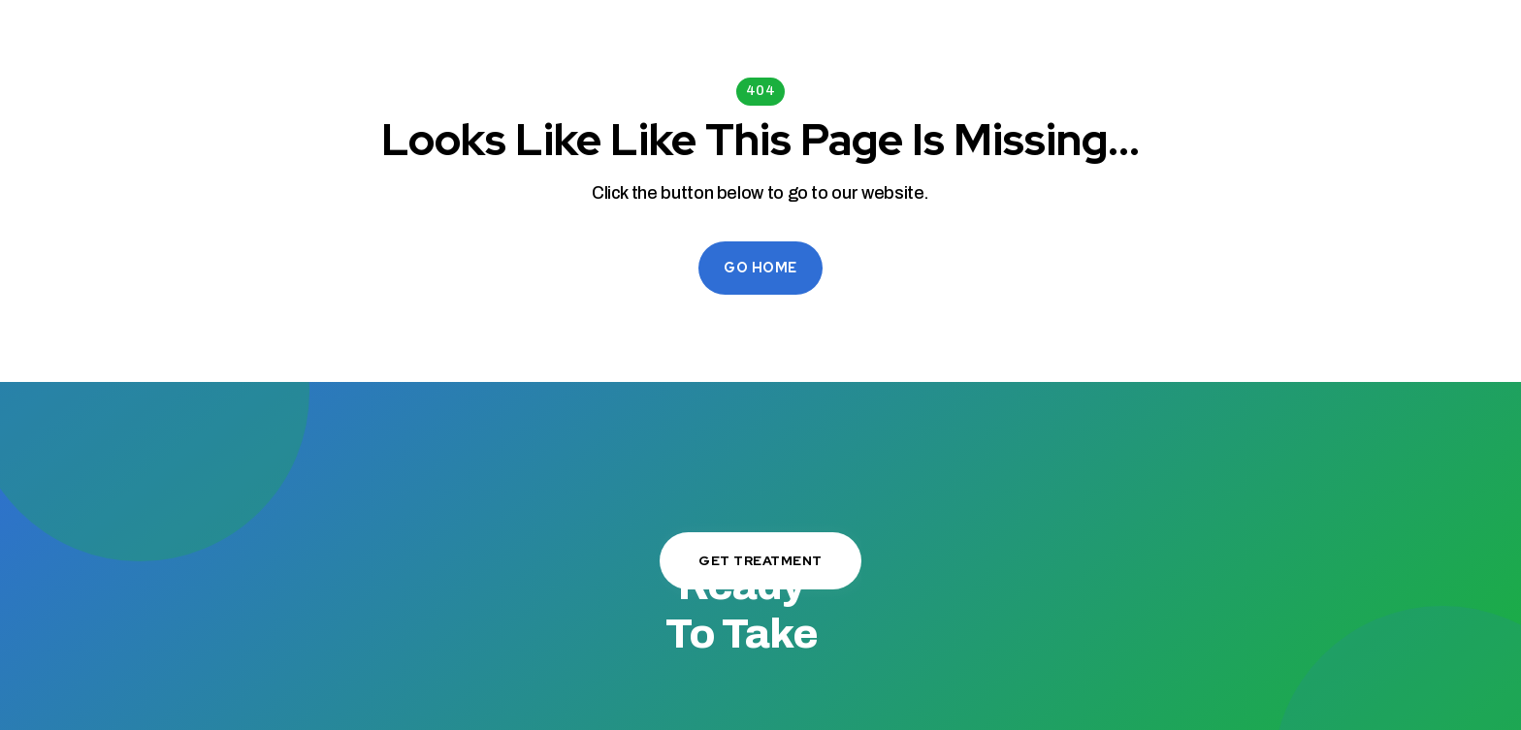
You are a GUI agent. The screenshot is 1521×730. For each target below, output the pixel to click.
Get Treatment (760, 560)
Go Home (760, 267)
